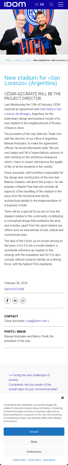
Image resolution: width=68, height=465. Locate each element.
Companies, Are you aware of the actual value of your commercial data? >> (33, 389)
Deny (34, 441)
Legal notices (49, 459)
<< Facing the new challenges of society (29, 377)
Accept (34, 431)
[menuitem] (37, 4)
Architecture (14, 289)
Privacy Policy (34, 459)
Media (18, 60)
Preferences (34, 451)
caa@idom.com (36, 321)
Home (8, 60)
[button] (62, 398)
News (28, 60)
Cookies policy (19, 459)
